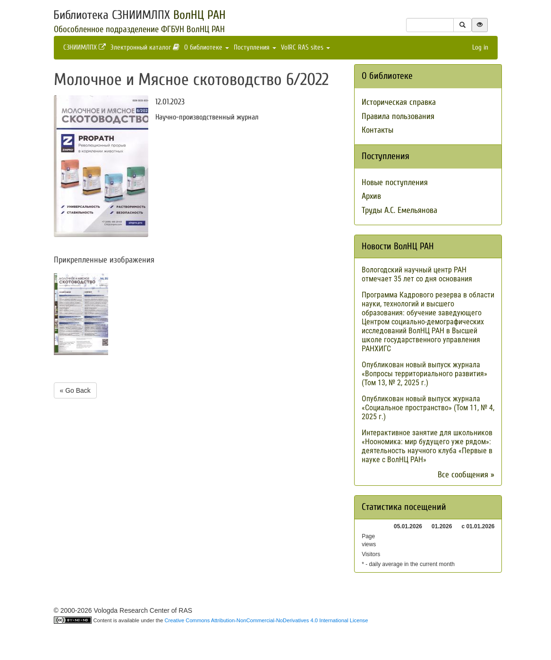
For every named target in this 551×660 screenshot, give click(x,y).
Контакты (377, 130)
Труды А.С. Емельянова (399, 210)
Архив (371, 196)
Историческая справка (399, 102)
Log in (480, 47)
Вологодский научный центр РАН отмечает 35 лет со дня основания (417, 274)
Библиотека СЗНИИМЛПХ (139, 15)
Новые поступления (395, 182)
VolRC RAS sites (305, 47)
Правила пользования (398, 116)
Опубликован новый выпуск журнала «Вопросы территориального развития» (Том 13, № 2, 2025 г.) (424, 373)
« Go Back (75, 390)
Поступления (255, 47)
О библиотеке (206, 47)
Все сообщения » (466, 475)
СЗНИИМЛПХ (84, 47)
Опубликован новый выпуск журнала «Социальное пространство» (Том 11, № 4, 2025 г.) (428, 407)
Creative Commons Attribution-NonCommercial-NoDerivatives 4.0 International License (266, 620)
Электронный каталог (144, 47)
